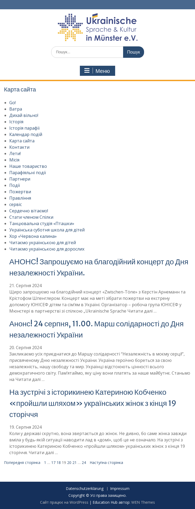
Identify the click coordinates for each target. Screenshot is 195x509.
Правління (20, 198)
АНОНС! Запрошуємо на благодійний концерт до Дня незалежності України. (98, 267)
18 (59, 462)
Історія (16, 122)
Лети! (15, 153)
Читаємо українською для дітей (42, 242)
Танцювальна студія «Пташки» (41, 223)
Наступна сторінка (106, 462)
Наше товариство (28, 166)
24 (84, 462)
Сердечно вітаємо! (28, 211)
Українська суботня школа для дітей (47, 230)
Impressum (119, 488)
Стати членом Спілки (31, 217)
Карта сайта (21, 141)
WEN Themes (143, 502)
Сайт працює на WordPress (64, 502)
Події (14, 185)
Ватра (15, 109)
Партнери (19, 179)
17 (53, 462)
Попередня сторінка (22, 462)
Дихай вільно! (23, 115)
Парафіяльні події (27, 172)
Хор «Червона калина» (33, 236)
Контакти (19, 147)
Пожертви (20, 192)
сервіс (15, 204)
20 (69, 462)
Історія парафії (24, 128)
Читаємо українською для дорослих (46, 249)
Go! (12, 103)
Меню (97, 71)
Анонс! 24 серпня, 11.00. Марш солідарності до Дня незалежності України (96, 329)
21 (74, 462)
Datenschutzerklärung (84, 488)
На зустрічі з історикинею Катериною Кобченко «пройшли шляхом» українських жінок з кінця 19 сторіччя (92, 403)
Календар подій (25, 134)
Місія (14, 160)
